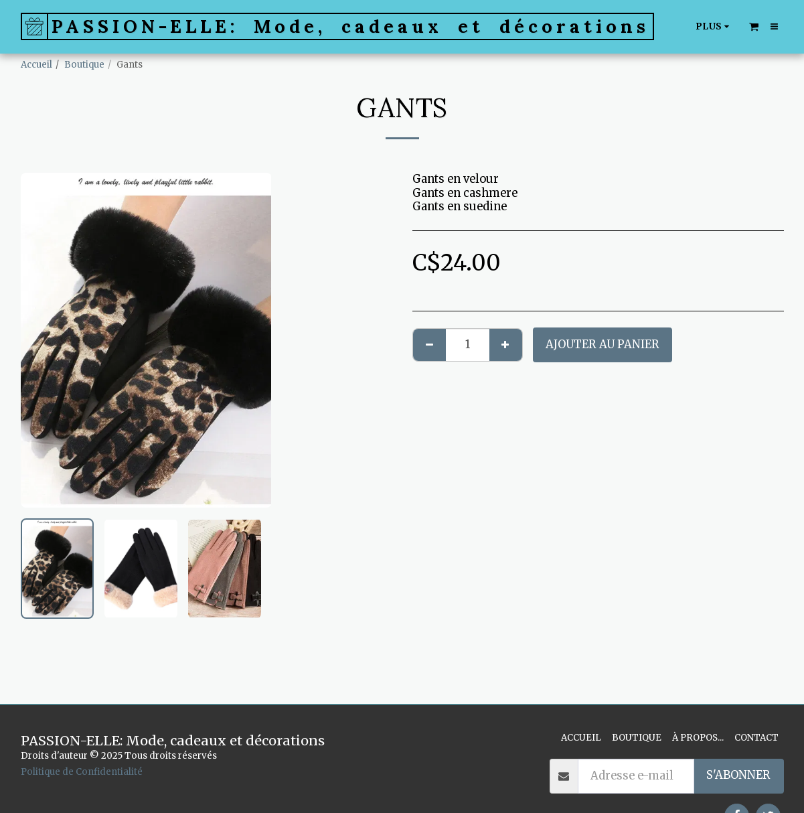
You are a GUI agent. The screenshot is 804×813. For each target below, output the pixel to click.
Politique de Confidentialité (82, 772)
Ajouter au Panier (602, 345)
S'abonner (738, 775)
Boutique (84, 64)
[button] (753, 26)
